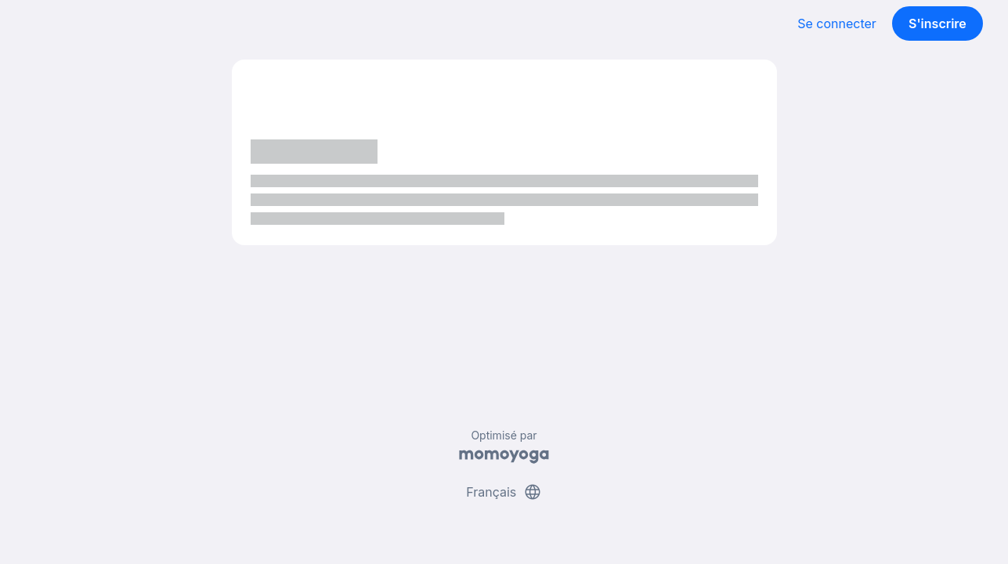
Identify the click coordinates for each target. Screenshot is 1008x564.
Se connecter (836, 23)
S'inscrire (937, 23)
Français (504, 492)
